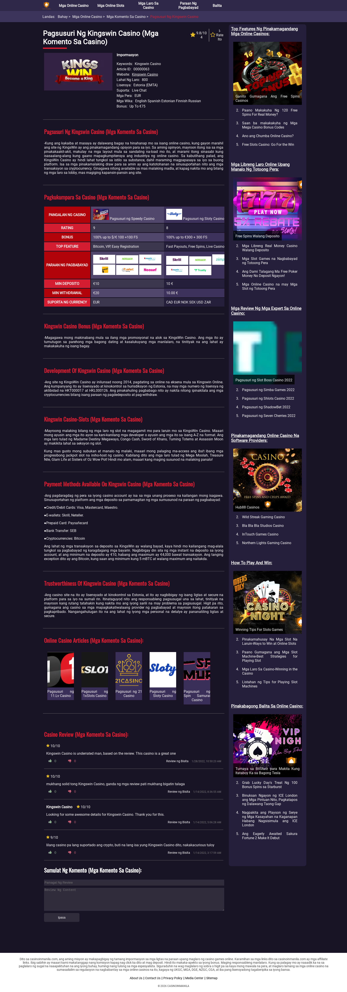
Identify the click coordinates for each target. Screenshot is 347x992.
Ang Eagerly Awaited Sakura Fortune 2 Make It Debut (269, 836)
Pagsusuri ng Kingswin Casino (174, 17)
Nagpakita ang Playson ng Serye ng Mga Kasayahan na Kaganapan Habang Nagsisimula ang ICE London (269, 818)
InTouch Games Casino (260, 534)
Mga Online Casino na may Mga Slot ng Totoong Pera (269, 286)
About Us (136, 978)
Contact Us (152, 978)
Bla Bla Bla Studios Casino (263, 526)
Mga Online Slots (110, 6)
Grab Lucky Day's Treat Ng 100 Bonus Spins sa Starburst (269, 785)
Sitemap (212, 978)
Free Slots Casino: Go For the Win (268, 144)
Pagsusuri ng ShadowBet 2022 (266, 407)
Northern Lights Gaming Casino (266, 543)
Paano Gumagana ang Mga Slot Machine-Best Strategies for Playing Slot (269, 656)
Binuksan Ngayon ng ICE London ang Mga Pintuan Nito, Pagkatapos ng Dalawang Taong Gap (269, 799)
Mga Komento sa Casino (126, 17)
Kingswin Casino (145, 74)
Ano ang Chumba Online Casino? (268, 136)
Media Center (194, 978)
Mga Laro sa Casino (148, 5)
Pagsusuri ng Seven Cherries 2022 (268, 416)
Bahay (63, 17)
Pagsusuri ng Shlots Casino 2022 (268, 398)
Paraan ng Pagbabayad (188, 5)
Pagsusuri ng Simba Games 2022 (268, 390)
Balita (217, 6)
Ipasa (62, 917)
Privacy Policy (172, 978)
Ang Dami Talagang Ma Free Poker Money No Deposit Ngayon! (269, 273)
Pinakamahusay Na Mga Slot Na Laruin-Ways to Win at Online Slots (269, 641)
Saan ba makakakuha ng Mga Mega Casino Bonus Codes (269, 125)
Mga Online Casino (74, 6)
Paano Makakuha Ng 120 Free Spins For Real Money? (269, 112)
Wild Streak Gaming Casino (263, 517)
